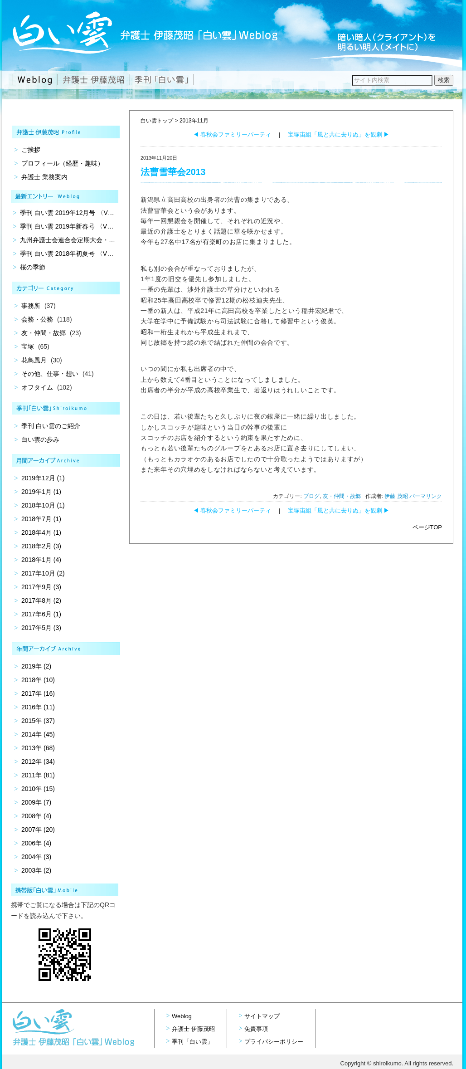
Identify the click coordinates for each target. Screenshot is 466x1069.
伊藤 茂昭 (396, 496)
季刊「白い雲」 (192, 1041)
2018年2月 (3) (41, 546)
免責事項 (256, 1028)
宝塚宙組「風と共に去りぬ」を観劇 (339, 134)
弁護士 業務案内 (44, 177)
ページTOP (427, 527)
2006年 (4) (36, 843)
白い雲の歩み (40, 439)
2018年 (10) (38, 679)
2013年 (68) (38, 748)
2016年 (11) (38, 707)
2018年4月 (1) (41, 532)
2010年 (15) (38, 788)
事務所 (30, 305)
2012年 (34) (38, 761)
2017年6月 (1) (41, 614)
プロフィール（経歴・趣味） (62, 163)
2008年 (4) (36, 816)
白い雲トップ (157, 120)
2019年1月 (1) (41, 491)
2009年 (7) (36, 802)
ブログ (311, 496)
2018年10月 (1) (43, 505)
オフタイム (37, 387)
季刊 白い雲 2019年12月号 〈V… (67, 212)
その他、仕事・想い (49, 373)
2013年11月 (194, 120)
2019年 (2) (36, 666)
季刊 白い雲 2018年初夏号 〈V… (66, 253)
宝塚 (27, 346)
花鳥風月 (34, 360)
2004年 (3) (36, 856)
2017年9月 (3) (41, 587)
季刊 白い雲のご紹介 (50, 426)
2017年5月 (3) (41, 627)
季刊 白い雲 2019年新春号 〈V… (66, 226)
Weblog (182, 1016)
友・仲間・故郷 (342, 496)
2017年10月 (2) (43, 573)
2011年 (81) (38, 775)
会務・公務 (37, 319)
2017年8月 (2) (41, 600)
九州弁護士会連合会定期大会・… (67, 240)
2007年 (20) (38, 829)
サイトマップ (262, 1016)
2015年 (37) (38, 720)
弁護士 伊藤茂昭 (193, 1028)
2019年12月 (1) (43, 478)
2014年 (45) (38, 734)
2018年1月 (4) (41, 559)
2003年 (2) (36, 870)
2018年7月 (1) (41, 518)
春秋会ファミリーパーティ (232, 134)
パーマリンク (425, 496)
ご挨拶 (30, 149)
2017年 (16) (38, 693)
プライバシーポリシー (273, 1041)
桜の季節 (32, 267)
